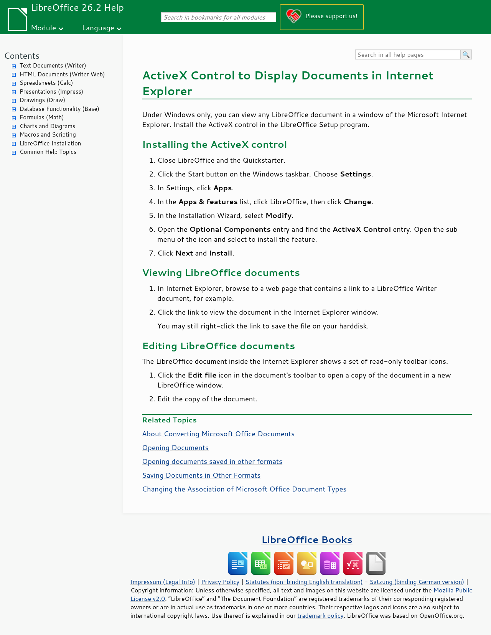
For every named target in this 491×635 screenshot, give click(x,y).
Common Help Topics (48, 152)
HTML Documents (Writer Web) (62, 74)
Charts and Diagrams (47, 126)
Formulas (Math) (42, 117)
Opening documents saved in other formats (212, 461)
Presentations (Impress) (51, 91)
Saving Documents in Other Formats (201, 475)
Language (98, 27)
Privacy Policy (220, 581)
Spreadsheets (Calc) (46, 83)
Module (43, 27)
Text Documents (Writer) (53, 65)
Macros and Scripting (48, 134)
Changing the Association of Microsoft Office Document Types (244, 489)
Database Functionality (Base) (59, 109)
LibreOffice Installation (50, 143)
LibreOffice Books (307, 539)
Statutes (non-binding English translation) (303, 581)
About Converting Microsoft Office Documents (218, 434)
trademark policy (320, 615)
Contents (22, 55)
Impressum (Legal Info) (162, 581)
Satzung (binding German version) (417, 581)
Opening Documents (175, 447)
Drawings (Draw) (42, 100)
